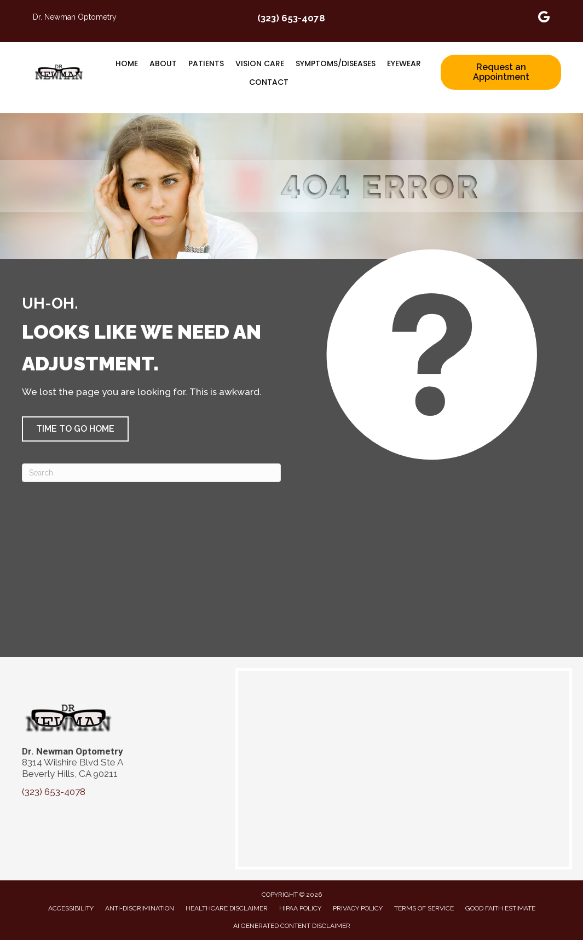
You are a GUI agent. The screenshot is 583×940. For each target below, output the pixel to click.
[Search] (151, 472)
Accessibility (71, 908)
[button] (75, 429)
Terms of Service (424, 908)
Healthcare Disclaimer (227, 908)
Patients (206, 63)
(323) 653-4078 (291, 18)
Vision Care (259, 63)
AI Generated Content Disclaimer (291, 926)
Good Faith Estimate (500, 908)
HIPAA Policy (300, 908)
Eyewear (404, 63)
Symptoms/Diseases (336, 63)
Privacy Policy (358, 908)
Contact (268, 82)
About (163, 63)
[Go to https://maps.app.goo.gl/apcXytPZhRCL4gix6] (544, 18)
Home (127, 63)
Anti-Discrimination (139, 908)
